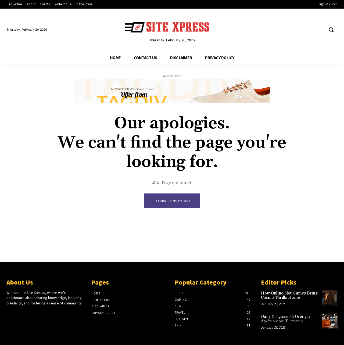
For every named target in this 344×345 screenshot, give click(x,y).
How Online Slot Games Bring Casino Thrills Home (289, 295)
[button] (331, 29)
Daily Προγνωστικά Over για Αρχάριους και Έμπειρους (285, 319)
